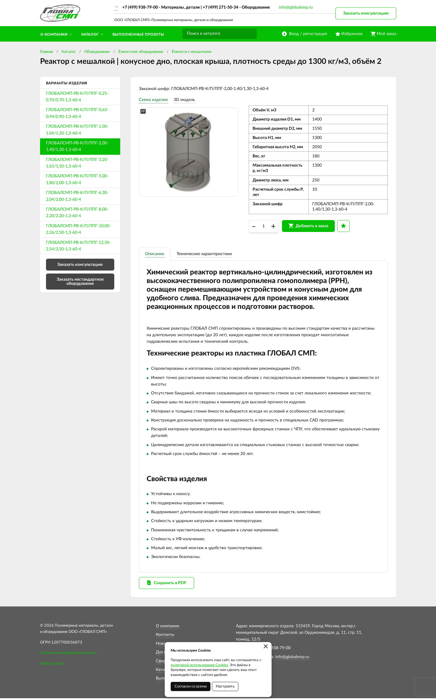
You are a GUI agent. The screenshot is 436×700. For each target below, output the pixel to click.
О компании (167, 628)
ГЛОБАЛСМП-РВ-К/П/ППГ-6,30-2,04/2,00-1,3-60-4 (77, 196)
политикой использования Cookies (199, 665)
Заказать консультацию (366, 13)
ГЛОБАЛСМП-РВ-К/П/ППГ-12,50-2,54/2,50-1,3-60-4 (78, 246)
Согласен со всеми (191, 686)
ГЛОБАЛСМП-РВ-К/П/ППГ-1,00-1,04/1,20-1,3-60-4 (77, 129)
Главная (46, 52)
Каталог (68, 52)
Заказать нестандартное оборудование (80, 281)
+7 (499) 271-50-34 (220, 7)
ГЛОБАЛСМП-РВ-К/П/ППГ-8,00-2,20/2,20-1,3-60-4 (77, 212)
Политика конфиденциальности (68, 655)
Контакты (165, 637)
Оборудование (97, 52)
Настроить (225, 686)
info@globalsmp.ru (296, 7)
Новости (164, 645)
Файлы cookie (52, 666)
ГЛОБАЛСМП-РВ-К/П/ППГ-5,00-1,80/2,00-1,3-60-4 (77, 179)
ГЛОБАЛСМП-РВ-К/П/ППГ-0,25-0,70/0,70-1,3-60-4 (77, 96)
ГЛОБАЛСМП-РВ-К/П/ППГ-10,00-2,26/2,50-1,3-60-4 (78, 229)
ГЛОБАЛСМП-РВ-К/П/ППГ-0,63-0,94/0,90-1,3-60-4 (77, 113)
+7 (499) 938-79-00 (140, 7)
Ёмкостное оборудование (140, 52)
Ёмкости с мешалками (191, 52)
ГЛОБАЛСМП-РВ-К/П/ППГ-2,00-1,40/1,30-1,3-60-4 (77, 146)
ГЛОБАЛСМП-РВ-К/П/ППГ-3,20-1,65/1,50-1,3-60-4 (77, 163)
